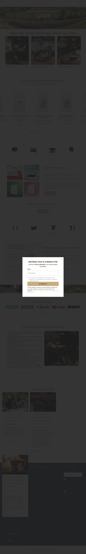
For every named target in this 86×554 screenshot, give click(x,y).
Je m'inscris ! (43, 284)
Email (29, 269)
